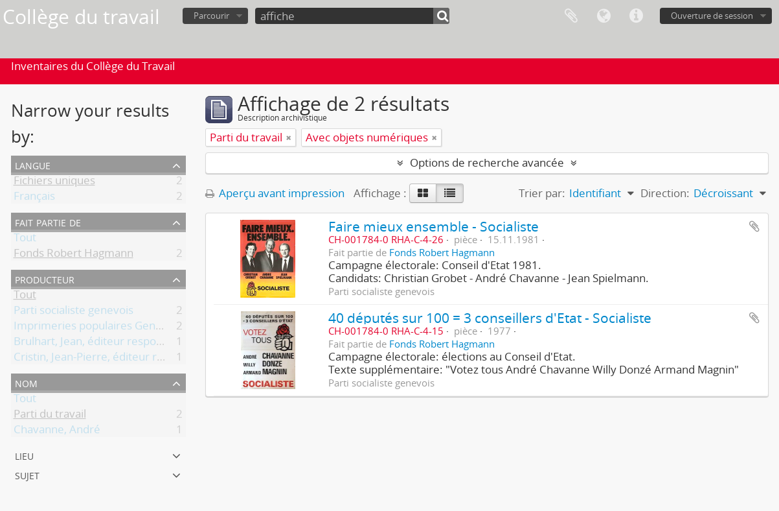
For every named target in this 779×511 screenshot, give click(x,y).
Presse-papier (571, 16)
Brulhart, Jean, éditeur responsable (101, 343)
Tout (25, 239)
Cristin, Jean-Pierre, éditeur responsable (114, 358)
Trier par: (542, 192)
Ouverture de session (712, 15)
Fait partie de (48, 221)
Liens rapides (636, 16)
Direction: (665, 192)
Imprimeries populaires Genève (94, 327)
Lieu (24, 455)
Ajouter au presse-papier (754, 226)
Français (34, 198)
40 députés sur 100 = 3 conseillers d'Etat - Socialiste (489, 317)
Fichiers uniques (54, 182)
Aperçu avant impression (274, 192)
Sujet (27, 474)
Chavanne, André (57, 431)
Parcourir (211, 15)
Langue (603, 16)
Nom (26, 382)
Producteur (44, 278)
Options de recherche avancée (487, 162)
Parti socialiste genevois (73, 312)
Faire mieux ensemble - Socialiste (433, 226)
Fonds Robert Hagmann (73, 255)
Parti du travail (50, 416)
